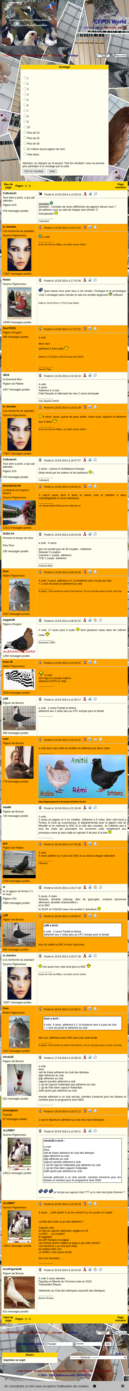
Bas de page (8, 186)
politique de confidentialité (95, 1370)
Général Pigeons (37, 55)
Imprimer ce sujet (14, 1360)
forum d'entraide (44, 1370)
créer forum (24, 1370)
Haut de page (8, 1319)
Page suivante (120, 186)
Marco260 (110, 27)
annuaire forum (66, 1370)
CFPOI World (14, 55)
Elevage (57, 55)
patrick (122, 27)
